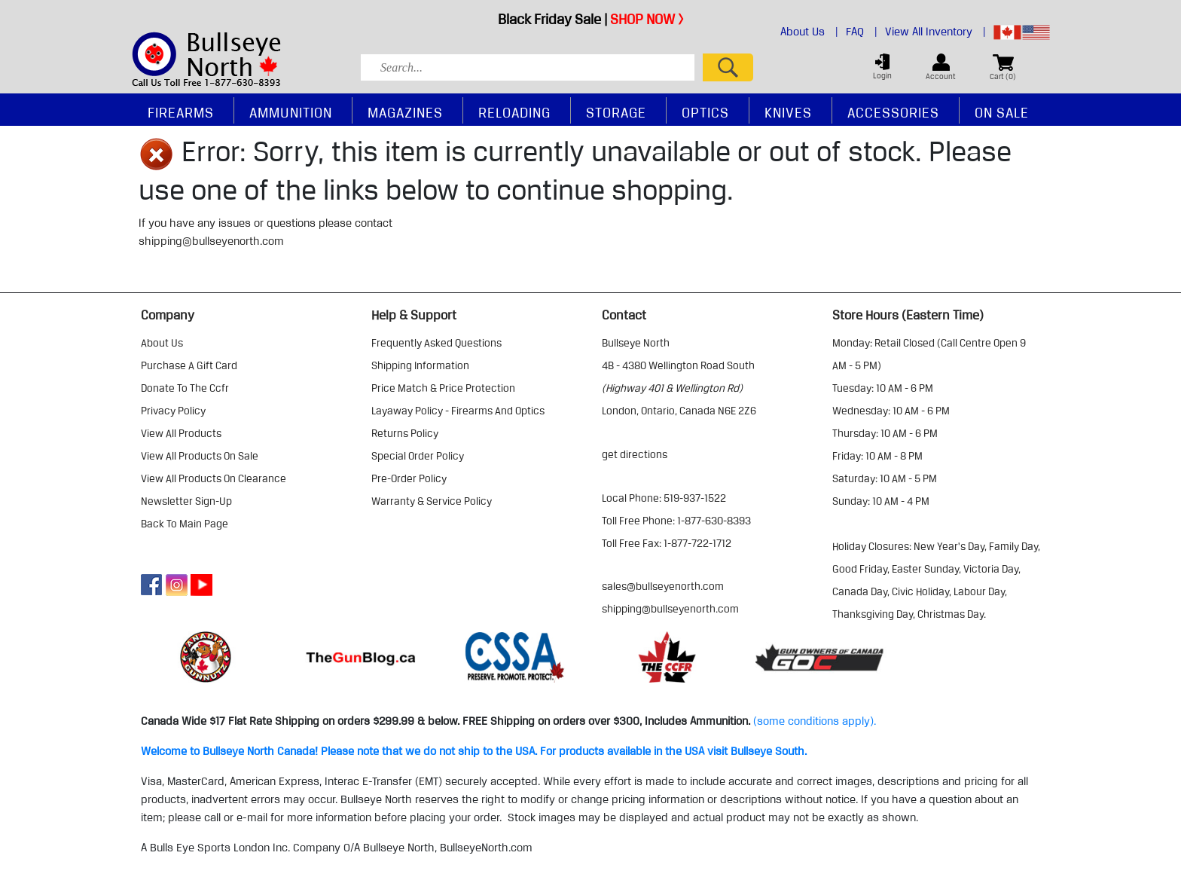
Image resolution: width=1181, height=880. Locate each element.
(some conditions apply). (814, 721)
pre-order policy (409, 478)
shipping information (420, 365)
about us (162, 343)
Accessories (893, 112)
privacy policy (173, 411)
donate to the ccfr (185, 388)
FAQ (861, 31)
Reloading (514, 112)
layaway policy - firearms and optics (458, 411)
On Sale (1002, 112)
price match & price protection (443, 388)
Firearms (181, 112)
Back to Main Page (184, 524)
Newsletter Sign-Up (186, 501)
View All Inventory (935, 31)
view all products (181, 433)
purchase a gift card (189, 365)
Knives (788, 112)
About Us (809, 31)
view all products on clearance (213, 478)
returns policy (404, 433)
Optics (705, 112)
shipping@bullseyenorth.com (211, 241)
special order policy (417, 456)
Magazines (405, 112)
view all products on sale (199, 456)
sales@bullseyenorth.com (663, 586)
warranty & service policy (431, 501)
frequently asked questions (436, 343)
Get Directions (634, 454)
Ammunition (290, 112)
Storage (616, 112)
